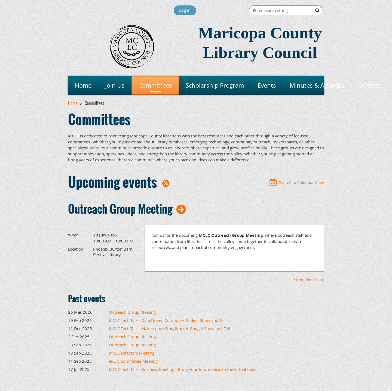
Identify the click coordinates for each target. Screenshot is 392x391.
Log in (185, 10)
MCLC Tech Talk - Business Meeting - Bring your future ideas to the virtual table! (183, 369)
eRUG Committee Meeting (133, 361)
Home (72, 103)
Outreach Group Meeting (120, 209)
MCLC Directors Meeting (131, 353)
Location (75, 249)
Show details (306, 279)
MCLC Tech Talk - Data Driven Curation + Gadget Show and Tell (167, 320)
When (73, 235)
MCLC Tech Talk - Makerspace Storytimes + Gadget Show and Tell (169, 328)
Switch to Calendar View (301, 182)
